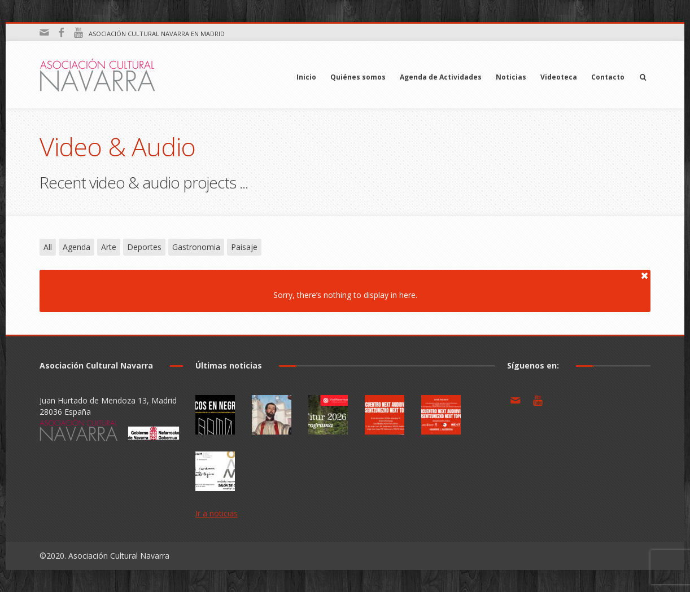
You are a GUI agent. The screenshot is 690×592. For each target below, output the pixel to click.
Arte (108, 247)
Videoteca (558, 77)
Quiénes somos (358, 77)
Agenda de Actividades (441, 77)
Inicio (306, 77)
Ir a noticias (216, 513)
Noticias (511, 77)
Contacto (608, 77)
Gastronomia (196, 247)
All (47, 247)
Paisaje (244, 247)
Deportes (144, 247)
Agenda (76, 247)
